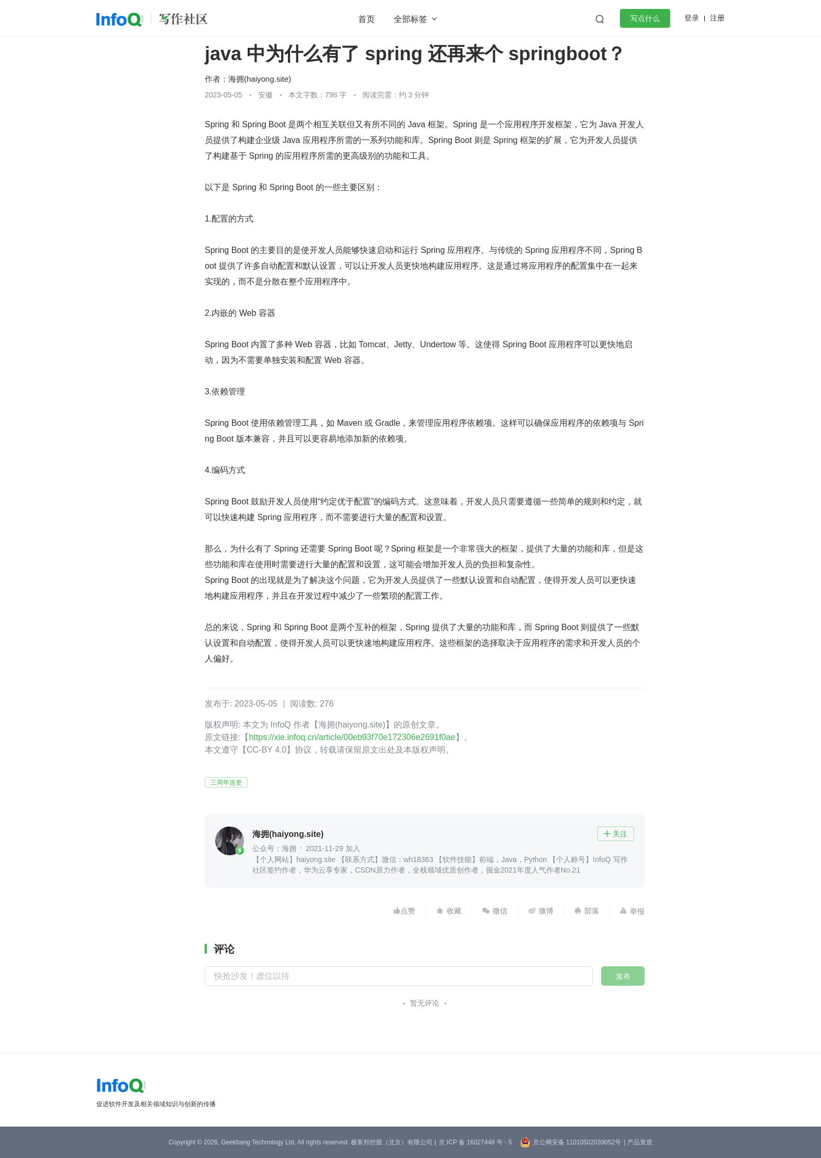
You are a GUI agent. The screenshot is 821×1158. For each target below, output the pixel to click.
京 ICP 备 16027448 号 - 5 (475, 1142)
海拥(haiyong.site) (259, 78)
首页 (366, 19)
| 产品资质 (638, 1142)
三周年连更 (226, 782)
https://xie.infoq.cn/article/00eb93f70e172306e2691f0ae (352, 737)
